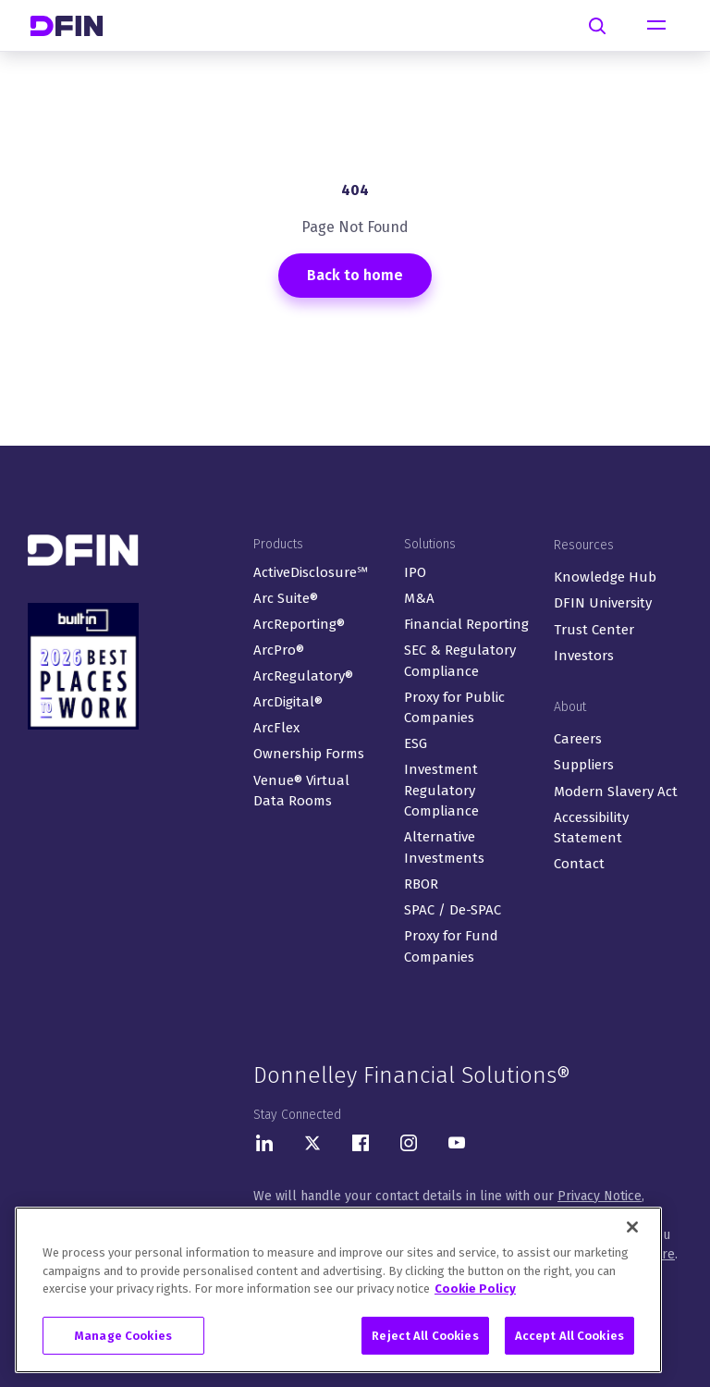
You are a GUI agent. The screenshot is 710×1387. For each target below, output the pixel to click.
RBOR (421, 884)
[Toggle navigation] (656, 26)
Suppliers (584, 764)
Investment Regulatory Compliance (441, 790)
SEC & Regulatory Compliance (460, 661)
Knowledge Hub (605, 577)
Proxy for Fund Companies (451, 946)
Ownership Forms (308, 753)
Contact (579, 863)
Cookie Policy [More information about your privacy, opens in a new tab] (475, 1297)
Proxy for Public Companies (454, 708)
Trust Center (594, 629)
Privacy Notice (599, 1196)
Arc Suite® (285, 598)
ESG (415, 743)
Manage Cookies (123, 1344)
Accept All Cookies (569, 1344)
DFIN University (603, 603)
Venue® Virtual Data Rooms (301, 791)
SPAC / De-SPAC (452, 910)
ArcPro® (278, 650)
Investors (584, 655)
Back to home (355, 275)
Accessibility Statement (591, 828)
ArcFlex (276, 727)
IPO (415, 572)
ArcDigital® (288, 702)
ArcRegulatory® (303, 676)
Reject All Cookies (425, 1344)
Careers (578, 738)
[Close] (632, 1235)
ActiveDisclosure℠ (310, 572)
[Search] (597, 26)
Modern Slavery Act (616, 791)
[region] (338, 1298)
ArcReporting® (299, 624)
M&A (419, 598)
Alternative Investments (444, 847)
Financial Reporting (466, 624)
